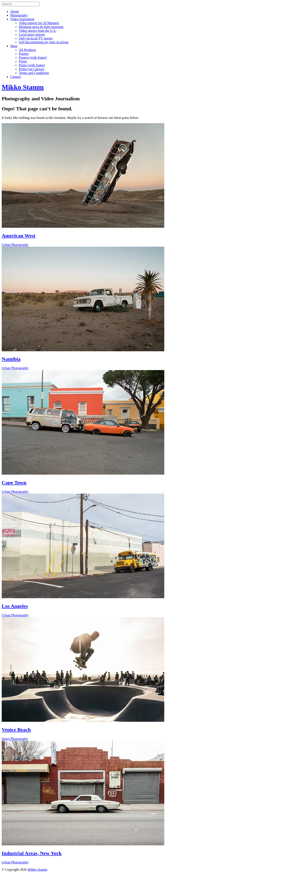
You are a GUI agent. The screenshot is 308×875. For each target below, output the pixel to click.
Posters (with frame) (33, 57)
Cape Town (14, 482)
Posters (24, 53)
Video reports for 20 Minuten (39, 23)
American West (19, 235)
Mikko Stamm (37, 869)
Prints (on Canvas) (31, 69)
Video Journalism (22, 19)
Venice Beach (16, 729)
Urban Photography (15, 244)
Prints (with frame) (32, 65)
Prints (23, 61)
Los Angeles (15, 606)
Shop (13, 46)
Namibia (11, 359)
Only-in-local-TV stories (36, 38)
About (14, 11)
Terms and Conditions (34, 73)
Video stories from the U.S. (37, 30)
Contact (15, 77)
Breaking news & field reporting (41, 27)
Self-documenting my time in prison (43, 42)
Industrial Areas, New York (32, 853)
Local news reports (32, 34)
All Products (27, 50)
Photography (19, 15)
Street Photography (15, 739)
